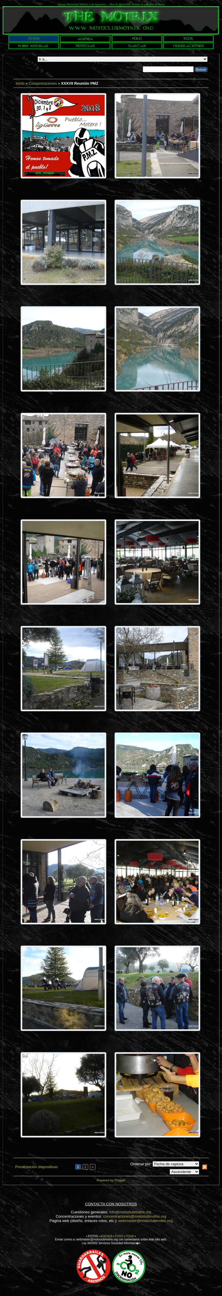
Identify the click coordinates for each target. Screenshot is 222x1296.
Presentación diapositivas (36, 1167)
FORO (119, 1236)
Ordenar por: (141, 1164)
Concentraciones (43, 83)
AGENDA (106, 1236)
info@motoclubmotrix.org (130, 1212)
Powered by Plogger (111, 1180)
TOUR (130, 1236)
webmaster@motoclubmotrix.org (146, 1221)
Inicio (20, 83)
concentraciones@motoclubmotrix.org (134, 1216)
